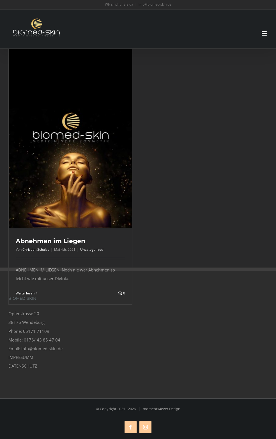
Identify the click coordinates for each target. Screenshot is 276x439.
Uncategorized (91, 249)
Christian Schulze (35, 249)
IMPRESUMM (20, 357)
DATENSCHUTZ (22, 366)
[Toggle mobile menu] (265, 33)
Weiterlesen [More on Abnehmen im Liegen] (25, 293)
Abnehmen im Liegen (50, 241)
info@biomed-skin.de (155, 4)
